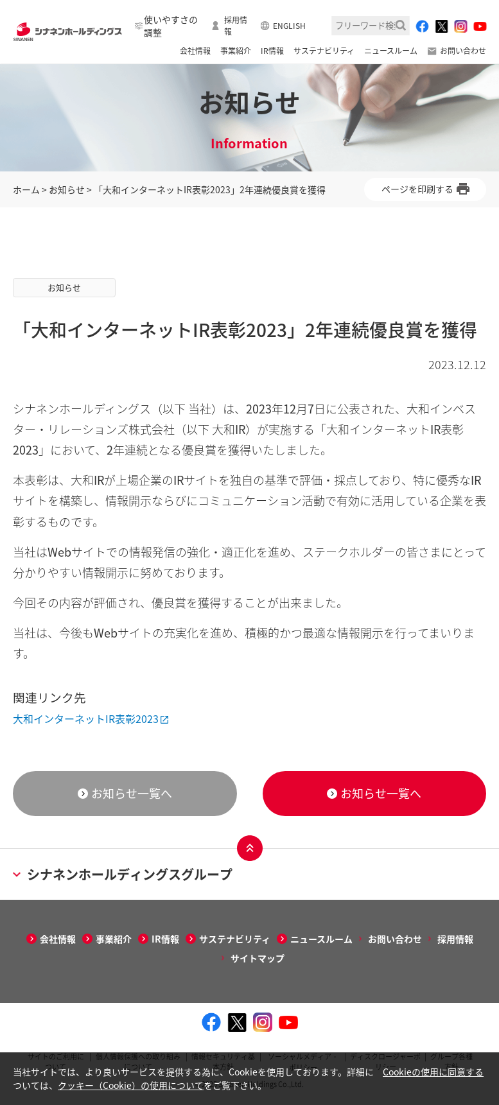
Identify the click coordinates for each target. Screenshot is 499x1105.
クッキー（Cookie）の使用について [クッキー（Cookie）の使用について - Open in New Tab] (131, 1085)
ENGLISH (289, 25)
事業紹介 (235, 51)
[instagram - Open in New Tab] (460, 26)
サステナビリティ (324, 51)
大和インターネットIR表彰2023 (86, 718)
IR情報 (272, 51)
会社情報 (195, 51)
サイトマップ (258, 958)
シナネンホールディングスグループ (122, 874)
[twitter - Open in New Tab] (441, 26)
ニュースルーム (390, 51)
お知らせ (67, 189)
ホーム (26, 189)
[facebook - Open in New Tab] (422, 26)
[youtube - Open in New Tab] (479, 26)
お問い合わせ (463, 51)
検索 (400, 25)
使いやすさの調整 (171, 26)
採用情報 (235, 25)
